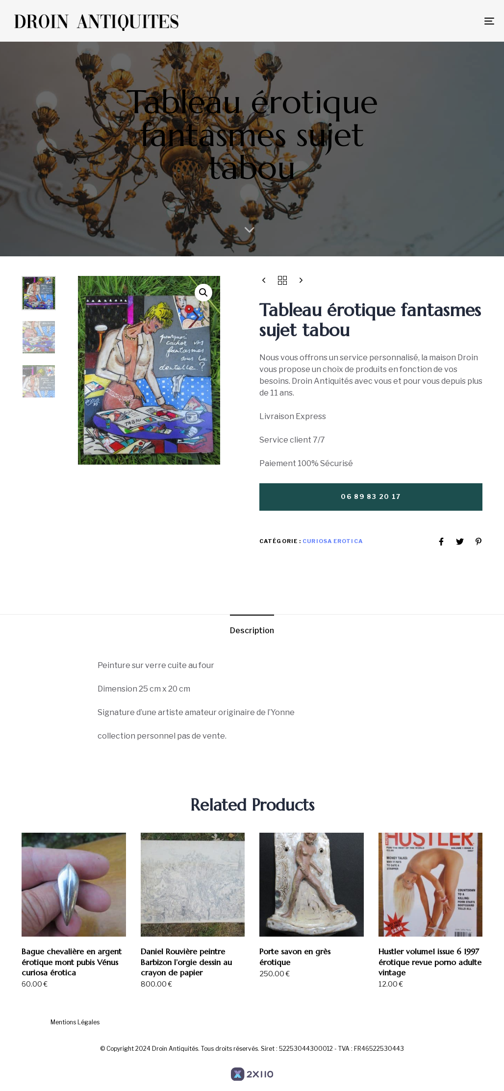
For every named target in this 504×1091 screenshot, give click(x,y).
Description (252, 630)
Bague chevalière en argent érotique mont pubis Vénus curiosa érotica (72, 961)
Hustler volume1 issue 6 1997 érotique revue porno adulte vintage (429, 961)
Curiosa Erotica (332, 541)
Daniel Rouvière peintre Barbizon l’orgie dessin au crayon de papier (186, 961)
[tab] (252, 631)
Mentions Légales (75, 1022)
